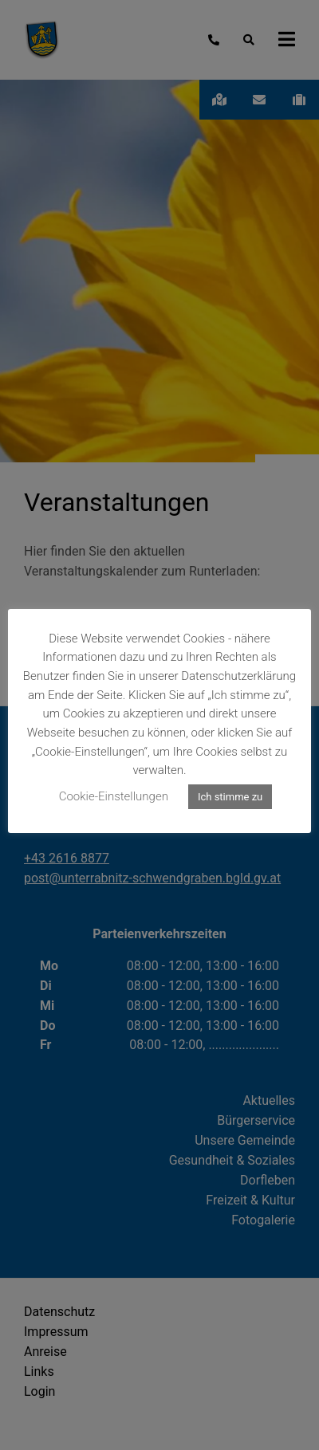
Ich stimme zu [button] (230, 797)
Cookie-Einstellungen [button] (113, 796)
